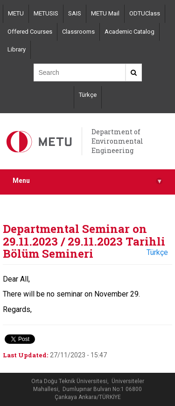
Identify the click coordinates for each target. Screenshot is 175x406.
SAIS (74, 13)
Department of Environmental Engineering (117, 141)
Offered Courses (29, 31)
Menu (87, 181)
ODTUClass (144, 13)
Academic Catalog (129, 31)
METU (16, 13)
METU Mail (105, 13)
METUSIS (46, 13)
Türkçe (88, 94)
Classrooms (78, 31)
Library (16, 49)
